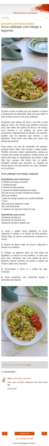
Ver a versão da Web (24, 439)
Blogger (32, 443)
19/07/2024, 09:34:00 (22, 378)
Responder (12, 389)
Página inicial (24, 434)
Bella (10, 378)
